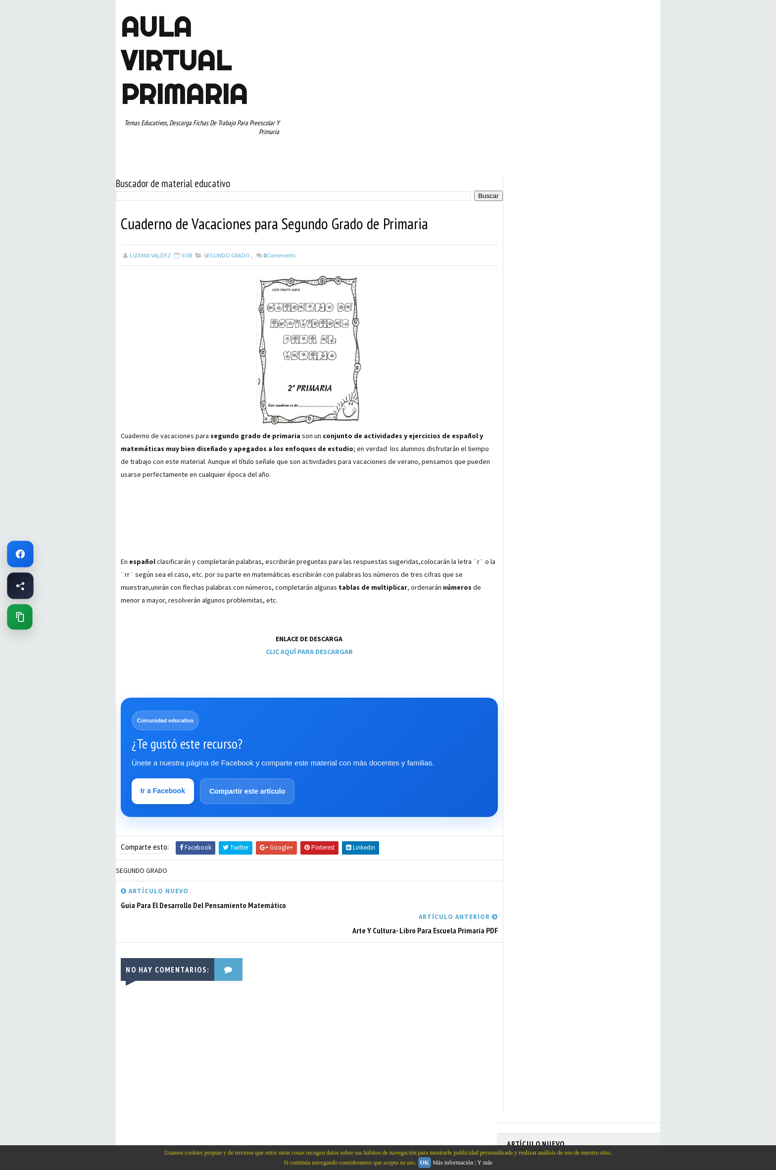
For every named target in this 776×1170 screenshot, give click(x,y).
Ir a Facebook (163, 791)
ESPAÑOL (590, 469)
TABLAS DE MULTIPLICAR (543, 573)
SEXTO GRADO (586, 556)
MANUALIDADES (531, 487)
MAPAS (571, 487)
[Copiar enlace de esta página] (20, 617)
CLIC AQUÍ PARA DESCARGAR (306, 651)
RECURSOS (629, 521)
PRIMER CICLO (602, 504)
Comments (279, 254)
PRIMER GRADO (531, 521)
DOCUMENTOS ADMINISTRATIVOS (555, 452)
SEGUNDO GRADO (227, 254)
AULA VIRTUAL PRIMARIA (184, 60)
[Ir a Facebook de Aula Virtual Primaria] (20, 554)
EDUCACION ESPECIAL (539, 469)
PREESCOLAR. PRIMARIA (542, 504)
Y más (484, 1162)
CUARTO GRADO (605, 435)
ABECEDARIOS (529, 417)
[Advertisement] (170, 528)
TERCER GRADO (531, 591)
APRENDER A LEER (581, 417)
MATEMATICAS (610, 487)
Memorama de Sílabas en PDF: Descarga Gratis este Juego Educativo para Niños (570, 233)
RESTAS (595, 539)
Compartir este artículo (247, 791)
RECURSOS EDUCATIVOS (542, 539)
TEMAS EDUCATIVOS (612, 573)
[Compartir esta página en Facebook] (20, 585)
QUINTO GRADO (583, 521)
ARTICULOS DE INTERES (542, 435)
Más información (453, 1162)
